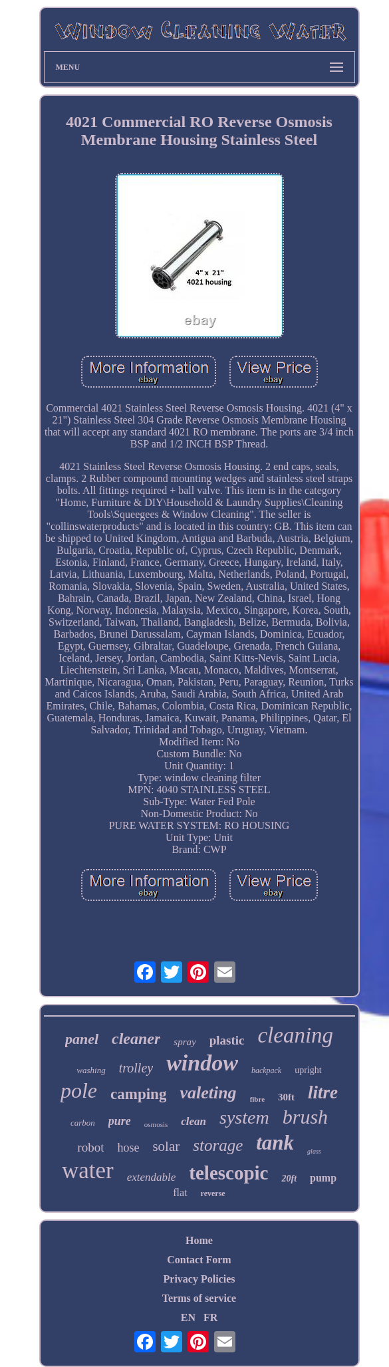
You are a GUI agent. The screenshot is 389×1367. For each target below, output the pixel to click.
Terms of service (199, 1298)
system (244, 1117)
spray (184, 1042)
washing (90, 1070)
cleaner (136, 1038)
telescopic (228, 1172)
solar (166, 1146)
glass (314, 1151)
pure (119, 1121)
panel (81, 1039)
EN (188, 1317)
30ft (286, 1097)
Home (199, 1240)
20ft (289, 1178)
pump (323, 1177)
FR (210, 1317)
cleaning (295, 1035)
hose (128, 1147)
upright (308, 1070)
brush (305, 1117)
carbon (82, 1123)
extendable (151, 1177)
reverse (213, 1193)
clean (193, 1121)
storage (218, 1145)
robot (90, 1147)
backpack (266, 1070)
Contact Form (199, 1259)
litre (323, 1092)
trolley (136, 1067)
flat (180, 1192)
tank (275, 1142)
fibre (257, 1099)
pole (79, 1090)
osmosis (156, 1124)
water (88, 1170)
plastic (227, 1040)
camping (138, 1094)
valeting (208, 1092)
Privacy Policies (199, 1279)
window (202, 1063)
